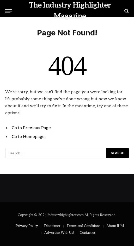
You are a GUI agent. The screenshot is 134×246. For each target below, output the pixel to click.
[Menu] (8, 11)
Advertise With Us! (59, 233)
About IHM (115, 226)
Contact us (88, 233)
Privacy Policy (27, 226)
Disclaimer (52, 226)
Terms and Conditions (83, 226)
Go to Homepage (28, 136)
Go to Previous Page (31, 127)
